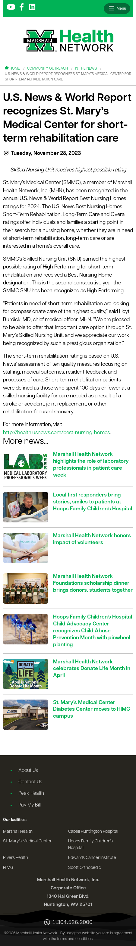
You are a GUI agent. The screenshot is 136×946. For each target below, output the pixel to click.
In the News (86, 68)
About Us (28, 770)
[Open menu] (117, 8)
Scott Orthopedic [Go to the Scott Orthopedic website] (84, 868)
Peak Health (31, 793)
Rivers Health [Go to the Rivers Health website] (15, 858)
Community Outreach (47, 68)
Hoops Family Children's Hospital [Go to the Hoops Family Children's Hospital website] (90, 844)
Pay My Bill (29, 805)
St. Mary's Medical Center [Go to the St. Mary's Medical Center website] (27, 841)
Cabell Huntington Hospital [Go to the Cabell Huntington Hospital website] (93, 831)
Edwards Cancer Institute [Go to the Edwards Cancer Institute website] (92, 858)
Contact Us (30, 782)
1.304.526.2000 (67, 922)
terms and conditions (75, 939)
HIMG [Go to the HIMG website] (8, 868)
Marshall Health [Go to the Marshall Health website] (18, 831)
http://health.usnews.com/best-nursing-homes (56, 432)
